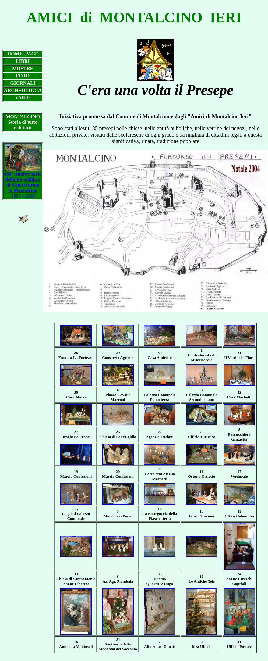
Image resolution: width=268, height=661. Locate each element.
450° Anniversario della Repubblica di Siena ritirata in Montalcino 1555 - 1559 (22, 182)
